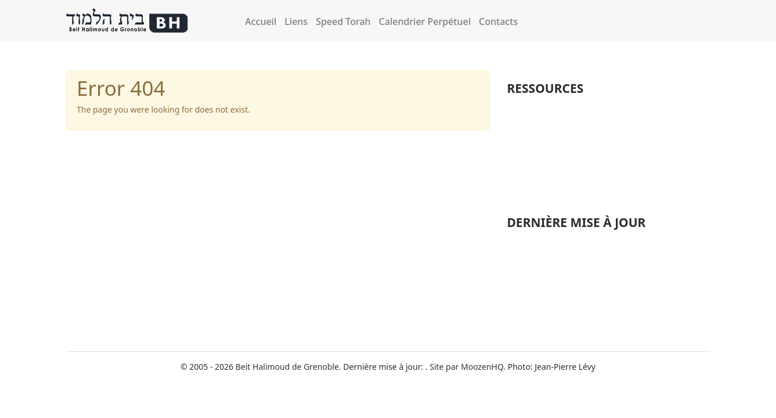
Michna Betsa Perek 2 (548, 295)
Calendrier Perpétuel (425, 21)
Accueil (260, 21)
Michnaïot (527, 107)
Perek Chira (531, 166)
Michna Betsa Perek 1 (548, 277)
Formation (528, 146)
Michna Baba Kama (543, 259)
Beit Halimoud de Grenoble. (288, 366)
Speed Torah (343, 21)
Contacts (498, 21)
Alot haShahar (534, 241)
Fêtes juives (531, 127)
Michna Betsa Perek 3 (548, 313)
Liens (296, 21)
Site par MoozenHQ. (467, 366)
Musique (525, 185)
